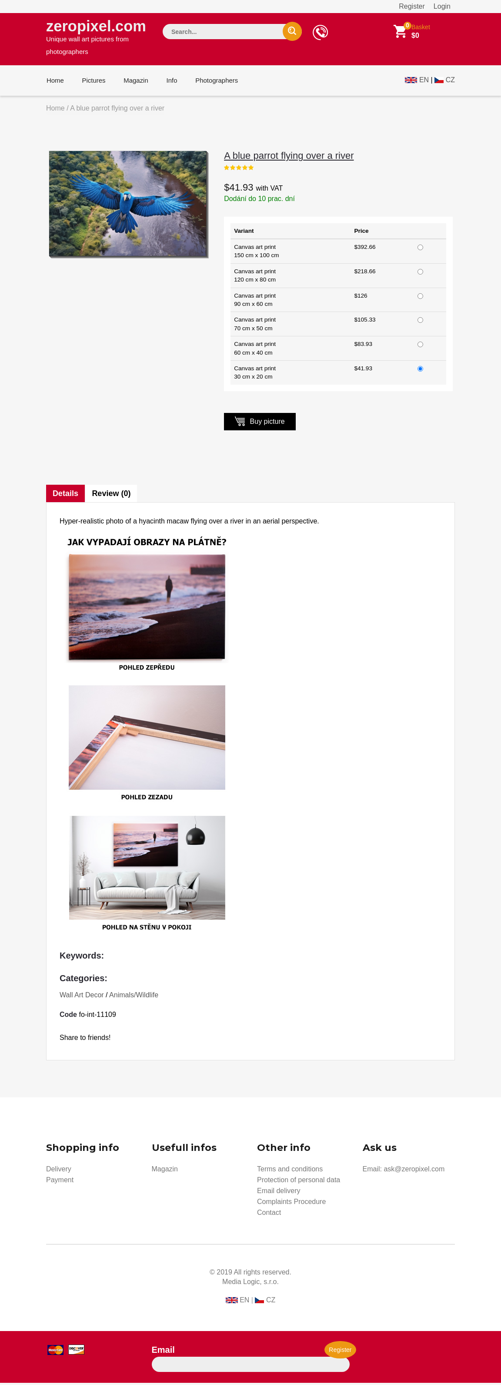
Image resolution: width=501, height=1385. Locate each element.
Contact (269, 1214)
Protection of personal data (298, 1182)
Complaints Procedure (291, 1203)
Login (442, 6)
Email (163, 1352)
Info (169, 82)
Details (65, 495)
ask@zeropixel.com (414, 1171)
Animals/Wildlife (133, 997)
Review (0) (111, 495)
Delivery (58, 1171)
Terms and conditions (290, 1171)
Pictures (92, 82)
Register (412, 6)
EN (424, 81)
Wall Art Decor (82, 997)
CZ (450, 81)
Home (54, 82)
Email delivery (279, 1193)
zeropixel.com (96, 37)
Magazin (134, 82)
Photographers (213, 82)
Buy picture (259, 423)
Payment (59, 1182)
